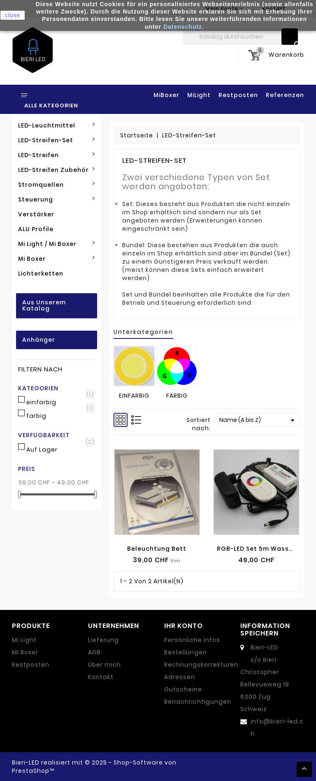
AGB (94, 652)
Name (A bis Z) (258, 420)
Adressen (179, 677)
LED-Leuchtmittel (56, 125)
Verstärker (36, 214)
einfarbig (58, 402)
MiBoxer (166, 95)
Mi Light (24, 640)
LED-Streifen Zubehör (56, 170)
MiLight (199, 95)
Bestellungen (185, 652)
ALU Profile (35, 229)
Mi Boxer (56, 259)
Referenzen (285, 95)
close (13, 15)
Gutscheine (183, 689)
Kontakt (101, 677)
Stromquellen (56, 185)
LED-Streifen (56, 155)
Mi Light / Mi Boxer (56, 244)
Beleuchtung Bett (156, 549)
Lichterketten (40, 273)
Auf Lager (58, 449)
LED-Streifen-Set (56, 140)
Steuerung (56, 199)
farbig (58, 416)
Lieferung (103, 640)
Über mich (104, 664)
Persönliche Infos (192, 640)
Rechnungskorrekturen (201, 664)
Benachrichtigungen (197, 702)
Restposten (238, 95)
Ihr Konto (183, 625)
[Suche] (240, 36)
